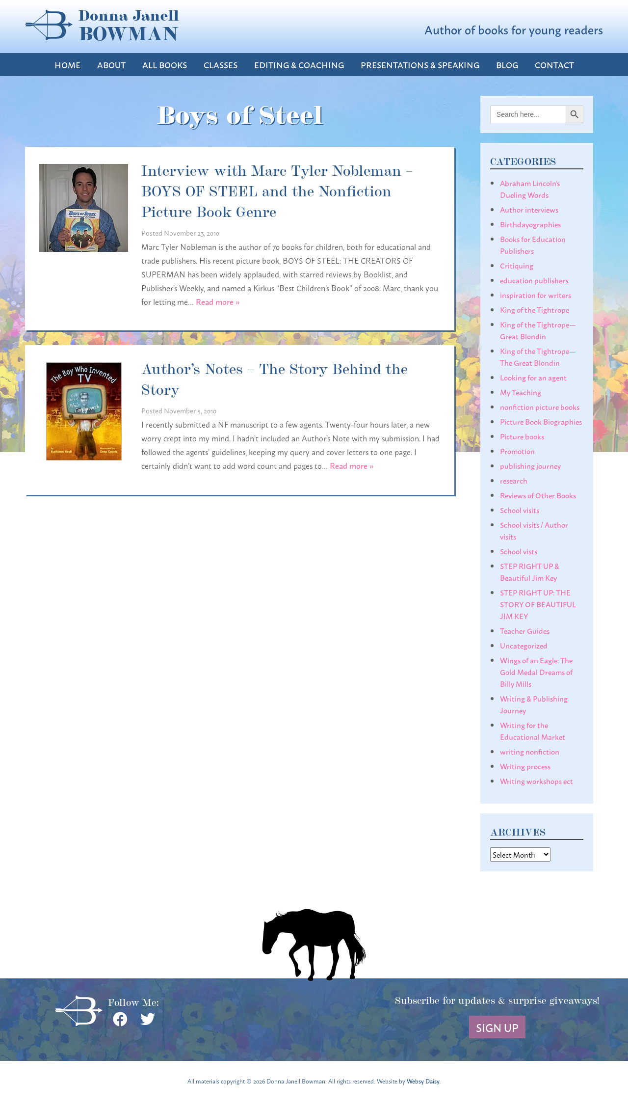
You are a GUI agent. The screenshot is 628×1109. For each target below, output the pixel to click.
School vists (518, 551)
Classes (220, 64)
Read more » (218, 301)
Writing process (525, 766)
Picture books (522, 436)
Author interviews (529, 209)
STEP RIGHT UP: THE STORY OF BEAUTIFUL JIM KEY (538, 604)
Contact (554, 64)
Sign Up (497, 1027)
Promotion (517, 451)
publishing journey (530, 465)
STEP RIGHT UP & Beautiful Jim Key (529, 571)
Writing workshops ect (536, 780)
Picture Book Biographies (541, 421)
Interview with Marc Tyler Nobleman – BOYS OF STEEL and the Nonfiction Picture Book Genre (277, 190)
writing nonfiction (529, 751)
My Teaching (520, 392)
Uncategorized (524, 645)
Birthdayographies (530, 224)
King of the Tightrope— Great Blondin (538, 330)
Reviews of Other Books (538, 495)
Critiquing (516, 265)
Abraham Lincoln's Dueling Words (530, 188)
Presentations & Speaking (420, 64)
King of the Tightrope (534, 309)
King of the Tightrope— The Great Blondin (538, 356)
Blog (507, 64)
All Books (164, 64)
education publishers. (535, 280)
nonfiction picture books (539, 406)
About (111, 64)
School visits (519, 509)
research (513, 480)
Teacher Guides (525, 630)
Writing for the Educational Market (532, 730)
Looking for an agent (533, 377)
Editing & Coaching (299, 64)
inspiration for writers (535, 294)
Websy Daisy (423, 1080)
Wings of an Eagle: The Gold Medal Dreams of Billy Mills (536, 671)
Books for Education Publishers (533, 244)
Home (67, 64)
